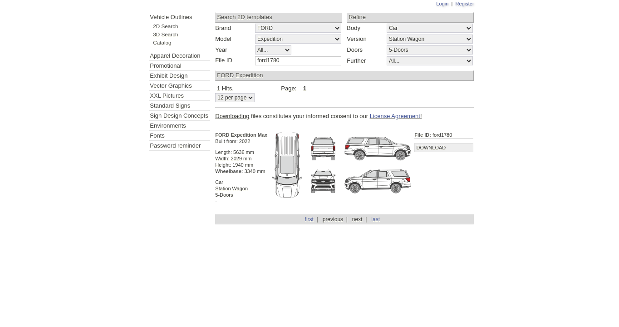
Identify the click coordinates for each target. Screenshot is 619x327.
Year (221, 49)
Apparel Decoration (175, 55)
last (375, 219)
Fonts (157, 135)
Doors (355, 49)
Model (223, 38)
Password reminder (175, 145)
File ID (223, 60)
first (309, 219)
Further (356, 60)
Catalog (162, 42)
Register (465, 3)
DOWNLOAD (431, 147)
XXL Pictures (167, 95)
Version (356, 38)
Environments (168, 125)
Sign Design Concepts (179, 115)
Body (353, 28)
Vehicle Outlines (171, 17)
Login (442, 3)
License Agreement (395, 116)
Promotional (165, 65)
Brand (223, 28)
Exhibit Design (168, 75)
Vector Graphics (171, 85)
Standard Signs (170, 105)
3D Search (165, 34)
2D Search (165, 26)
